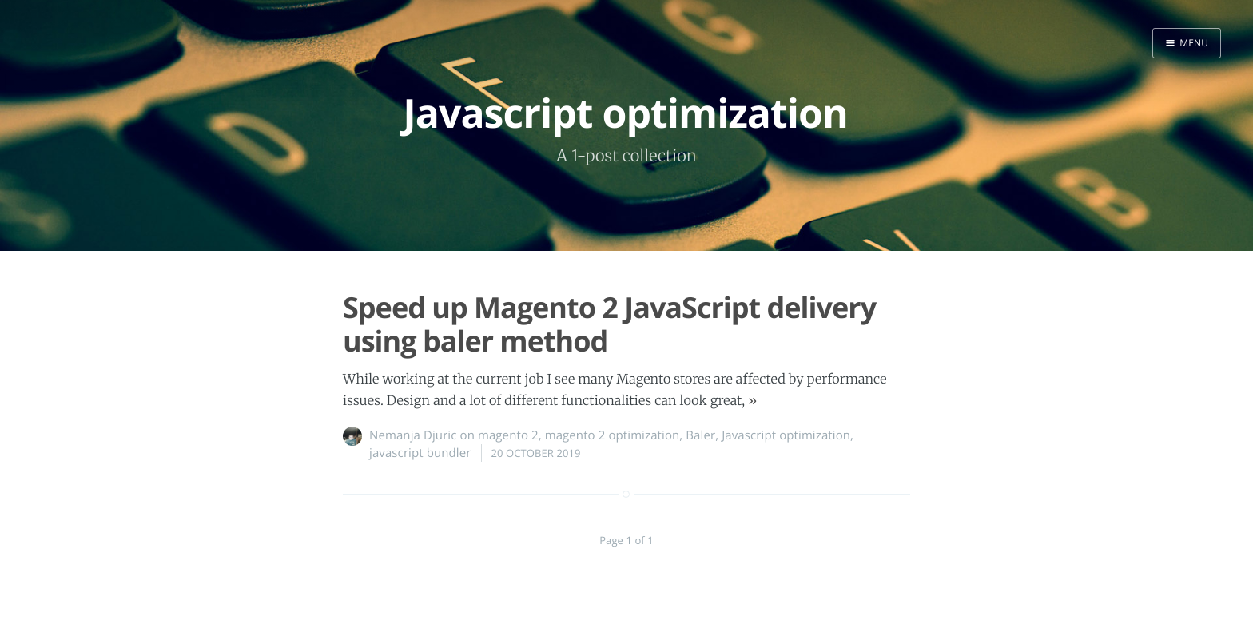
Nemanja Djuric (413, 435)
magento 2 (508, 435)
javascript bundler (420, 453)
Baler (700, 435)
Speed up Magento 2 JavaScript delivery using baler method (609, 324)
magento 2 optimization (612, 435)
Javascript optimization (786, 435)
